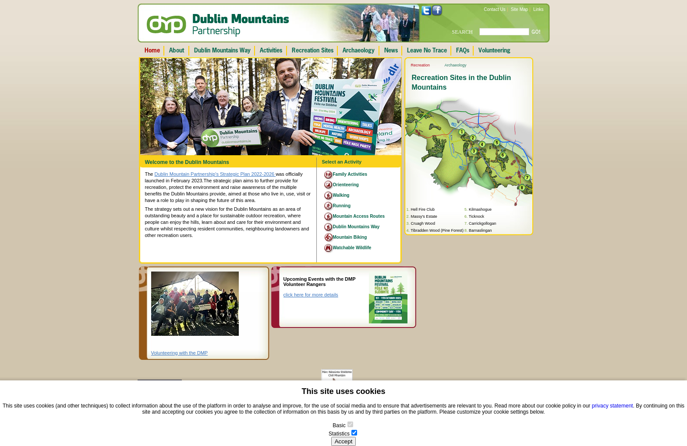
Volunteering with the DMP (179, 352)
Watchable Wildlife (352, 247)
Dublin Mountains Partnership (218, 25)
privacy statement (612, 406)
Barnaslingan (480, 230)
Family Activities (350, 174)
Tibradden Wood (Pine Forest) (437, 230)
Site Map (519, 9)
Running (342, 205)
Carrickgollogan (482, 223)
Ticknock (476, 216)
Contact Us (494, 9)
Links (538, 9)
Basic (339, 425)
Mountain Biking (350, 237)
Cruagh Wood (423, 223)
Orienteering (346, 184)
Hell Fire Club (423, 209)
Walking (341, 195)
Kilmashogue (480, 209)
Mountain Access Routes (359, 216)
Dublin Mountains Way (356, 226)
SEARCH (462, 32)
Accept (344, 441)
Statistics (339, 434)
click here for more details (310, 294)
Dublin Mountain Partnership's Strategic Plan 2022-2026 (215, 174)
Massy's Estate (424, 216)
